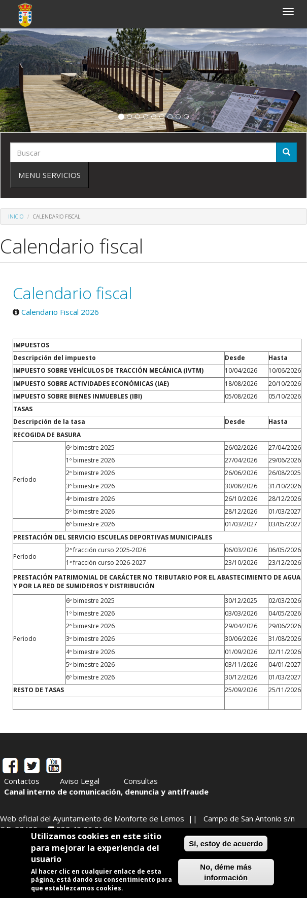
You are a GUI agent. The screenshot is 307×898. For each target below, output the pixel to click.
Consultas (141, 781)
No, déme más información (226, 872)
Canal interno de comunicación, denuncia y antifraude (106, 791)
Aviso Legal (79, 781)
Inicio (15, 216)
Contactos (22, 781)
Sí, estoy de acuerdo (226, 843)
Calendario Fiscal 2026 (60, 312)
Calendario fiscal (72, 293)
